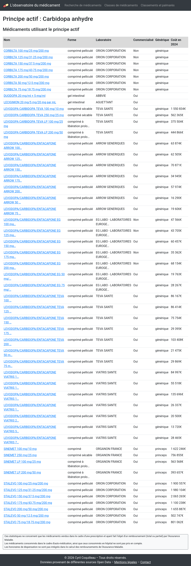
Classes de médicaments (121, 5)
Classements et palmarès (158, 5)
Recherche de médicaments (83, 5)
